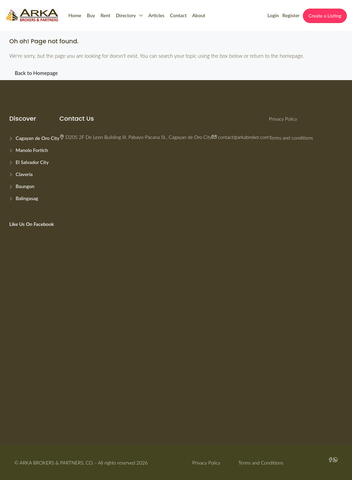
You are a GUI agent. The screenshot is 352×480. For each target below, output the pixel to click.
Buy (91, 15)
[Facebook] (330, 460)
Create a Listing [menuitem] (324, 16)
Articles (156, 15)
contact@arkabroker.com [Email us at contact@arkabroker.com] (243, 137)
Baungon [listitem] (24, 186)
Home (74, 15)
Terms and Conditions (260, 463)
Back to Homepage (36, 73)
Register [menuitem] (290, 15)
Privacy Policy (283, 119)
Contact (178, 15)
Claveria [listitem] (23, 174)
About (198, 15)
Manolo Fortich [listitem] (31, 150)
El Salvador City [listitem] (31, 162)
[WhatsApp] (335, 460)
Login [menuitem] (273, 15)
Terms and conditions (291, 138)
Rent (106, 15)
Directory (126, 15)
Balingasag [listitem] (26, 198)
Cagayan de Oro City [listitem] (36, 138)
